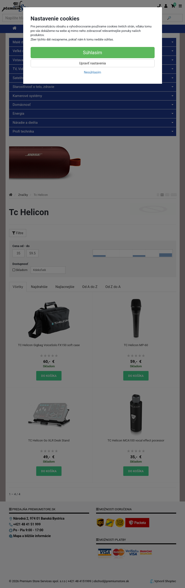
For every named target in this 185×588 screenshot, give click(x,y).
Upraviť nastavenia (92, 63)
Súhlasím (92, 52)
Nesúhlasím (92, 72)
